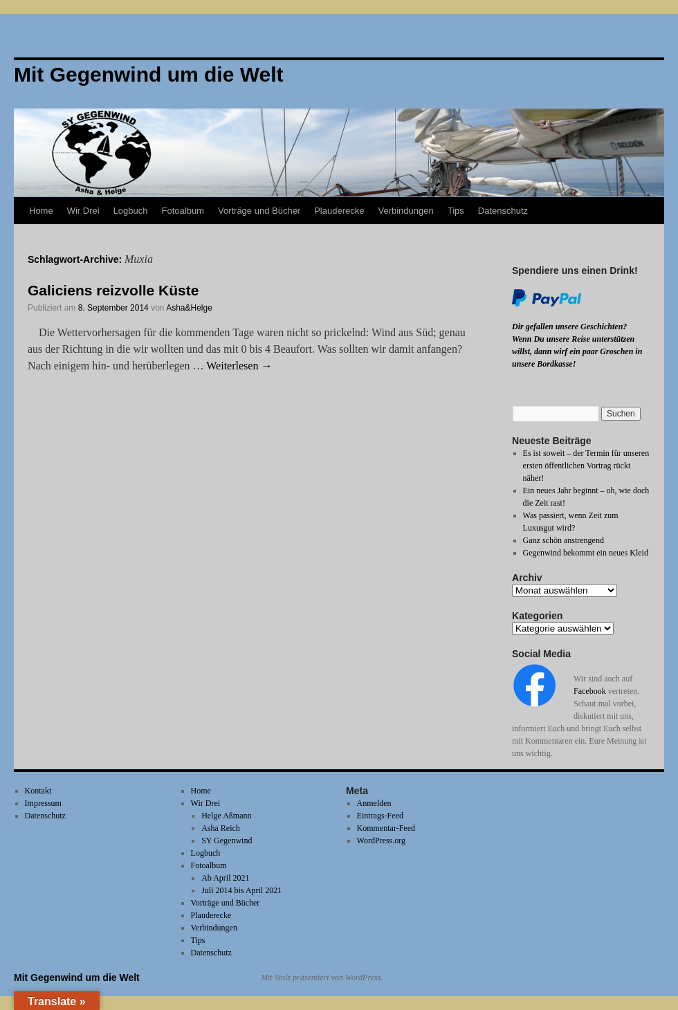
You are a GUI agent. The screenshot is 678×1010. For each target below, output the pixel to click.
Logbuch (130, 210)
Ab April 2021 (225, 878)
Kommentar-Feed (386, 828)
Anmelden (374, 803)
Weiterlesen (239, 365)
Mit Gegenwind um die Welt (77, 977)
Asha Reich (220, 828)
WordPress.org (381, 840)
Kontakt (38, 791)
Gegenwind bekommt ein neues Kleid (585, 553)
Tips (456, 210)
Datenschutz (503, 210)
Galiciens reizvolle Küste (113, 290)
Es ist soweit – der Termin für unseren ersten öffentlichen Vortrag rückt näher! (586, 465)
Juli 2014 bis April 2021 (241, 890)
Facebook (590, 691)
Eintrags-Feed (380, 815)
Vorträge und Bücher (259, 210)
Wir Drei (83, 210)
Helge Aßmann (226, 815)
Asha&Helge (189, 308)
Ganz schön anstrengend (563, 540)
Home (41, 210)
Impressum (43, 803)
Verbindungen (405, 210)
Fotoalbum (183, 210)
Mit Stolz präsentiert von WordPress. (322, 977)
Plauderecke (339, 210)
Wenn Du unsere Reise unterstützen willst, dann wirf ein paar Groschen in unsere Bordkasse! (577, 351)
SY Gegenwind (226, 840)
